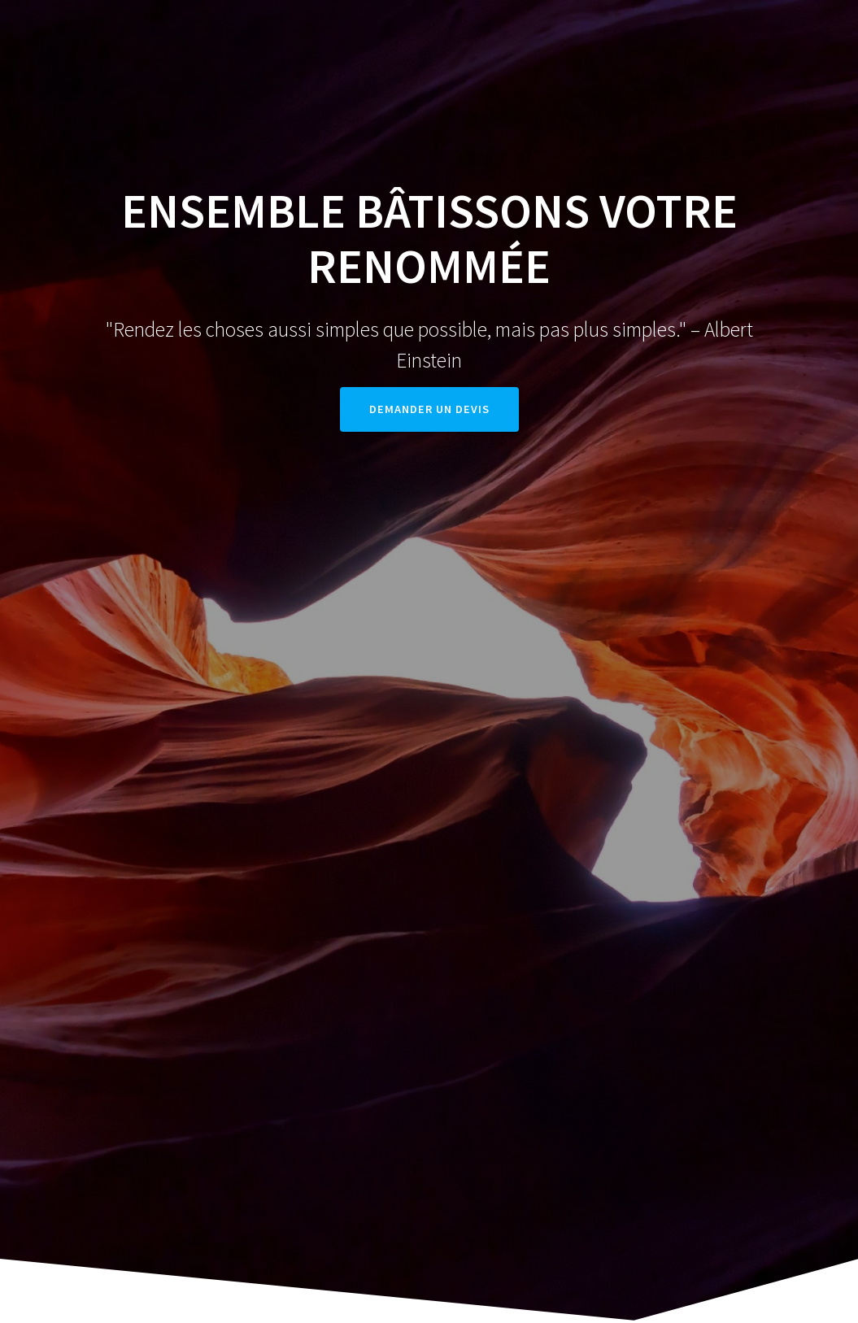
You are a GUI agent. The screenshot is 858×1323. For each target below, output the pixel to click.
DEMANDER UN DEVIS (429, 409)
